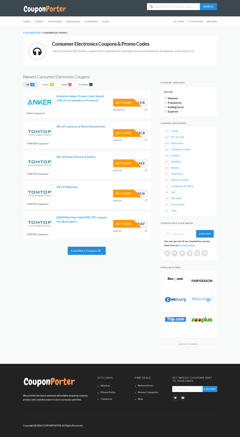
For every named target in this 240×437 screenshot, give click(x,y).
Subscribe (205, 234)
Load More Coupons (86, 250)
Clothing (172, 161)
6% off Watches (67, 187)
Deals (66, 84)
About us (105, 385)
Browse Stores (145, 385)
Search (208, 6)
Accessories (174, 204)
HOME (26, 21)
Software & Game (177, 149)
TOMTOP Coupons (38, 143)
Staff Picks (173, 174)
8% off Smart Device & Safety (76, 156)
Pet (169, 192)
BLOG (106, 21)
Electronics (173, 143)
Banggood (73, 21)
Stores (39, 21)
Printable (86, 84)
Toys (170, 210)
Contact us (106, 399)
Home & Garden (176, 180)
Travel (171, 131)
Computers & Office (178, 186)
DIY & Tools (174, 137)
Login (212, 21)
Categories (55, 21)
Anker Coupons (36, 113)
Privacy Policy (108, 392)
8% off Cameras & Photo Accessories (81, 126)
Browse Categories (148, 392)
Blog (140, 399)
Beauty (171, 168)
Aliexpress (91, 21)
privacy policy (187, 245)
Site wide (172, 198)
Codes (48, 84)
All (30, 84)
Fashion (172, 155)
